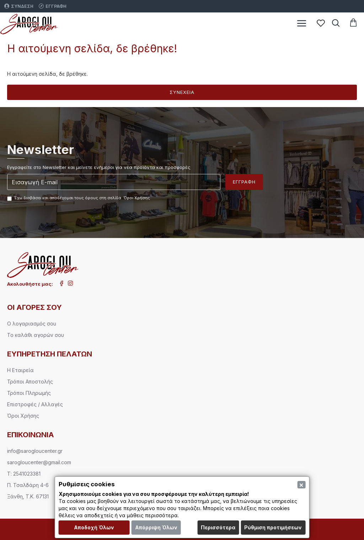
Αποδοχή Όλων (94, 527)
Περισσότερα (218, 527)
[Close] (301, 484)
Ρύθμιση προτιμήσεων (273, 527)
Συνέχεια (182, 92)
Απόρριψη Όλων (156, 527)
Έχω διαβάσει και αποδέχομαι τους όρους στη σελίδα (79, 198)
